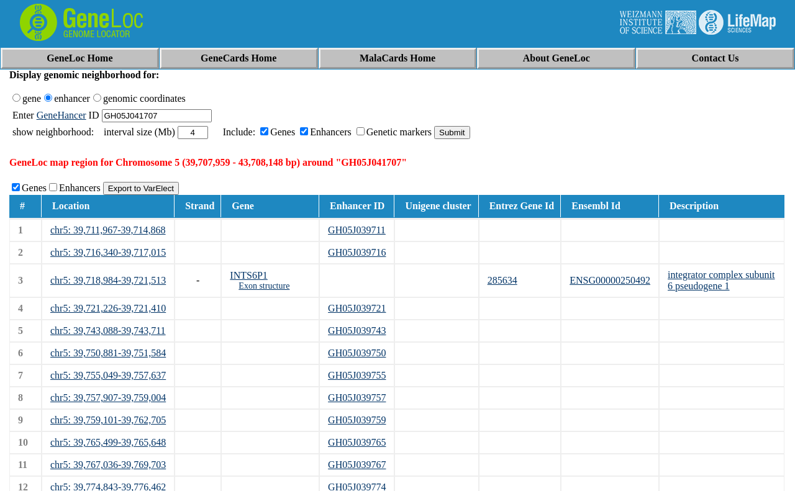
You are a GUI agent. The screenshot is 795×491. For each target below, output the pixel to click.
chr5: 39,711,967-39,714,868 (108, 230)
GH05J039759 (357, 420)
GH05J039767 (357, 464)
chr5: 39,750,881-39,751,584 (108, 353)
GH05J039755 (357, 375)
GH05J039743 (357, 330)
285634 (502, 280)
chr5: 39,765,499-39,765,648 (108, 442)
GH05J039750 (357, 353)
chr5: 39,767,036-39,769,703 (108, 464)
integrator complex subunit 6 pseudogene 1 (721, 280)
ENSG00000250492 (610, 280)
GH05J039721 (357, 308)
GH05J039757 (357, 397)
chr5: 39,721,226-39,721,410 (108, 308)
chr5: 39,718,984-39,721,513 (108, 280)
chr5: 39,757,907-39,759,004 (108, 397)
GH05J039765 (357, 442)
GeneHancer (61, 115)
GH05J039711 (357, 230)
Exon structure (263, 286)
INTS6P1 (248, 275)
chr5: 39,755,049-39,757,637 (108, 375)
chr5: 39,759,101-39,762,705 (108, 420)
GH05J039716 (357, 252)
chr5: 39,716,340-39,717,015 (108, 252)
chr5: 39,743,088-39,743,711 (108, 330)
